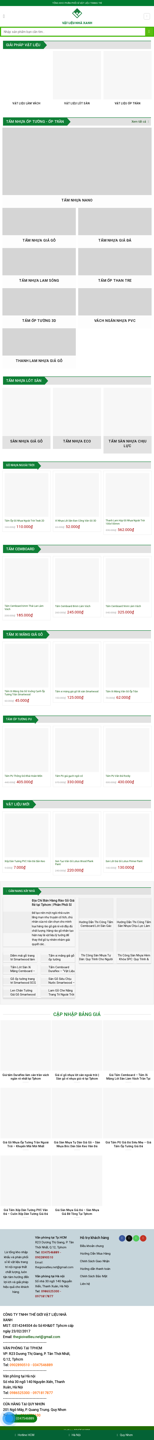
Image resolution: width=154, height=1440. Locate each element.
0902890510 (20, 1365)
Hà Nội (75, 1435)
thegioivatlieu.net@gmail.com (54, 1267)
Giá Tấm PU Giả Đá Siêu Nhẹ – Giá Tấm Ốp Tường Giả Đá (128, 1144)
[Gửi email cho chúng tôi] (129, 1238)
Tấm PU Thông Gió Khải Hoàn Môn (23, 776)
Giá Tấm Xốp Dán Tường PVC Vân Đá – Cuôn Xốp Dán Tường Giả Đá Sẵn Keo (25, 1213)
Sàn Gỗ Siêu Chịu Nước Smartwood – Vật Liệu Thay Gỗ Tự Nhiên (62, 985)
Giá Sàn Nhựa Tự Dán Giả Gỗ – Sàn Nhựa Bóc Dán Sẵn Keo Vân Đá (77, 1144)
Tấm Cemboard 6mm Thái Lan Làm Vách (24, 608)
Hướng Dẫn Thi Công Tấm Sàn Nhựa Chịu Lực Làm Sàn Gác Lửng (134, 926)
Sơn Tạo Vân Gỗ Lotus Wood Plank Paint (74, 863)
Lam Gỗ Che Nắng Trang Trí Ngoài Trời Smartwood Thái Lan (61, 996)
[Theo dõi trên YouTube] (143, 1238)
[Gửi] (149, 32)
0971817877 (43, 1393)
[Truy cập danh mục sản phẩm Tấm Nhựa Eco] (77, 418)
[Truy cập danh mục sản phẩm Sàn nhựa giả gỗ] (26, 418)
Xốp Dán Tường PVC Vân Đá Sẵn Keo (25, 861)
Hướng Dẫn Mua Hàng (95, 1253)
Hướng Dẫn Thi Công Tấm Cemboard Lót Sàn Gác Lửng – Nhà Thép (96, 926)
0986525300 (20, 1393)
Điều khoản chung (92, 1246)
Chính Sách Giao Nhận (94, 1261)
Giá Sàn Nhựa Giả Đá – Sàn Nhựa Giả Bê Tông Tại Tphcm (77, 1211)
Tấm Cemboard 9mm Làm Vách (123, 606)
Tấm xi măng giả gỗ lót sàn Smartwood (76, 691)
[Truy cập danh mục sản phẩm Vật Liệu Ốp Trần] (127, 80)
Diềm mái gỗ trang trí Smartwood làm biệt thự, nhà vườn (22, 959)
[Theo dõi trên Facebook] (122, 1238)
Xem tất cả (140, 121)
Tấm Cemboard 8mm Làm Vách (72, 606)
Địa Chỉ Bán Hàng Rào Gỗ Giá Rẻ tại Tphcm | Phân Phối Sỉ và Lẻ (53, 905)
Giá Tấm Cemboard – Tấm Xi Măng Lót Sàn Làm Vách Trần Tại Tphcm (128, 1078)
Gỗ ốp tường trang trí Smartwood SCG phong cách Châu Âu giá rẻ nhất (23, 985)
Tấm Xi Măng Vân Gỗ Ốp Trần (122, 691)
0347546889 (43, 1365)
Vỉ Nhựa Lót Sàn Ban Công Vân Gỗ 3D (75, 520)
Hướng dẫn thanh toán (95, 1269)
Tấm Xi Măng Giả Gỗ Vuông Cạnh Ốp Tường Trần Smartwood (25, 693)
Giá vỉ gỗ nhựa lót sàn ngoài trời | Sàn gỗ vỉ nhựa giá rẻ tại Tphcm (77, 1076)
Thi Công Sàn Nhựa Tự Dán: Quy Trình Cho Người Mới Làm (96, 959)
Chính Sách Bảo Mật (93, 1276)
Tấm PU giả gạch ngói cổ (69, 776)
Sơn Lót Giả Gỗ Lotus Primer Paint (124, 861)
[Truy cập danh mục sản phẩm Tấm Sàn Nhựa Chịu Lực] (127, 421)
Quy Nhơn (125, 1435)
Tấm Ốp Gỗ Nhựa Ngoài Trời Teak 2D (24, 520)
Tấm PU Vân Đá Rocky (118, 776)
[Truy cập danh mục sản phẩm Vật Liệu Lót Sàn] (77, 80)
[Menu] (5, 16)
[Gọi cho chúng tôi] (136, 1238)
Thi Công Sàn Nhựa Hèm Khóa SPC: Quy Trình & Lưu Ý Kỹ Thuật (134, 959)
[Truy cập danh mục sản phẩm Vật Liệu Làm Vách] (26, 80)
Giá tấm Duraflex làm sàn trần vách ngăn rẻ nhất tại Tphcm (25, 1076)
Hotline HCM (24, 1435)
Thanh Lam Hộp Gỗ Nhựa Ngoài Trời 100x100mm (125, 522)
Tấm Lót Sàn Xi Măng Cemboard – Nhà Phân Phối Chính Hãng (22, 973)
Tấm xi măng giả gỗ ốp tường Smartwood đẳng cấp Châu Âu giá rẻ (61, 961)
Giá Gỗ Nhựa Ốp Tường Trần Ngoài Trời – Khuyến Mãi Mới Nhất (26, 1144)
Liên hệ (85, 1284)
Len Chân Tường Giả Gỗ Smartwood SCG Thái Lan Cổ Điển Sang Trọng (22, 996)
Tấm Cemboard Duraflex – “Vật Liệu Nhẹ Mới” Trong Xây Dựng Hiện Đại (62, 973)
